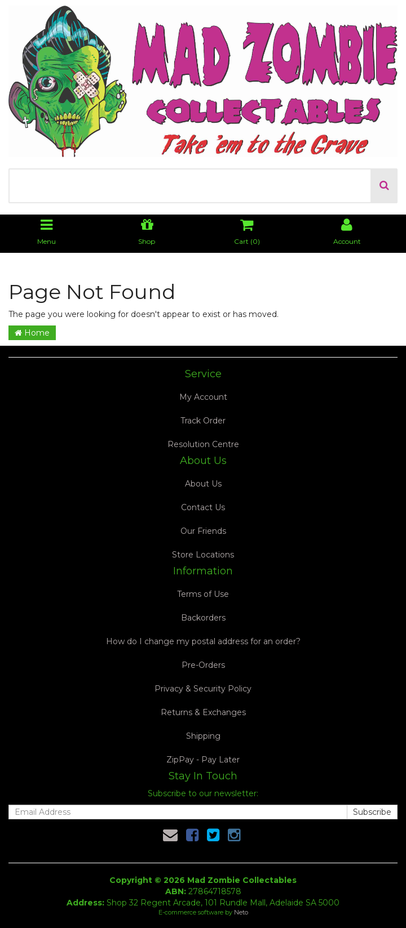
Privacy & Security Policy (203, 689)
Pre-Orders (203, 665)
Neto (241, 912)
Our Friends (203, 531)
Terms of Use (203, 594)
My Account (203, 397)
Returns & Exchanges (203, 712)
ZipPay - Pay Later (203, 760)
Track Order (203, 421)
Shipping (203, 736)
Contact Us (203, 507)
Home (32, 333)
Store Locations (203, 555)
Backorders (203, 618)
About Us (203, 484)
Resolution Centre (203, 444)
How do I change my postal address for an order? (203, 641)
